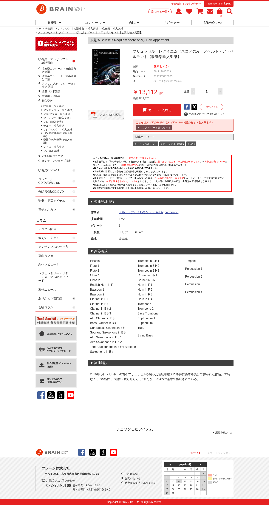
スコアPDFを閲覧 (110, 114)
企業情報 (176, 3)
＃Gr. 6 (191, 143)
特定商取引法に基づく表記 (140, 482)
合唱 (134, 23)
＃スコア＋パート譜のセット (154, 127)
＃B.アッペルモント (145, 143)
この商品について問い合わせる (204, 114)
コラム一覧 (161, 11)
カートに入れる (157, 110)
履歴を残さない (224, 432)
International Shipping (218, 3)
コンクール (95, 23)
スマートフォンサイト (220, 452)
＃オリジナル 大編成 (172, 143)
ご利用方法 (131, 473)
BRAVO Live (212, 23)
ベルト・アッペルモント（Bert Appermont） (148, 212)
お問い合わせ (193, 3)
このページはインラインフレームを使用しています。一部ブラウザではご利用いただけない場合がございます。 (161, 174)
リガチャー (171, 23)
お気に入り (212, 107)
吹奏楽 (54, 23)
